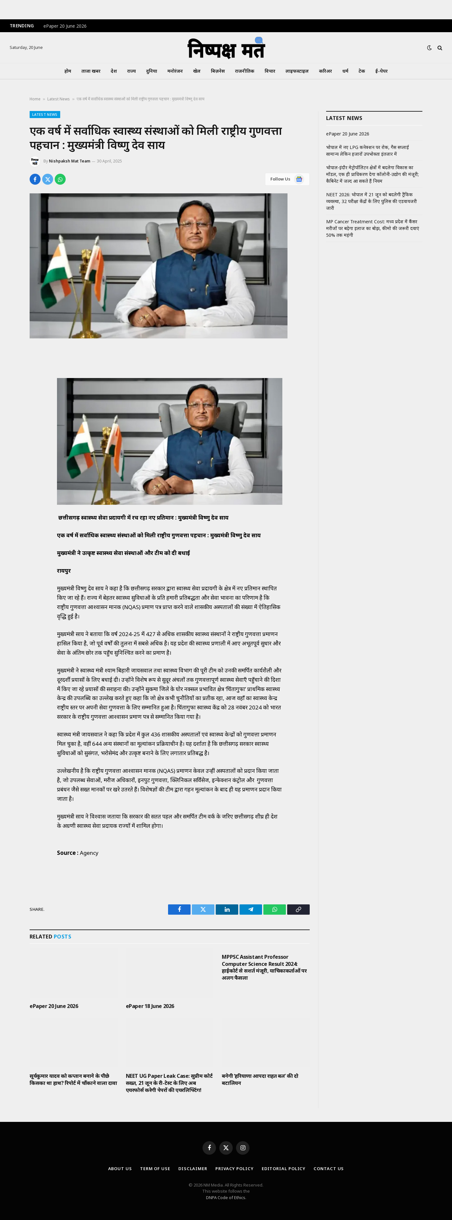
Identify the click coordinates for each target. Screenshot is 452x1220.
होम (67, 71)
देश (114, 71)
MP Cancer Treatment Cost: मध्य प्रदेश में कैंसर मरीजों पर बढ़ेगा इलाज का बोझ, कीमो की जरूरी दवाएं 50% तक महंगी (372, 228)
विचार (270, 71)
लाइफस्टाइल (297, 71)
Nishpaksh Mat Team (69, 161)
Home (35, 99)
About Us (120, 1168)
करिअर (325, 71)
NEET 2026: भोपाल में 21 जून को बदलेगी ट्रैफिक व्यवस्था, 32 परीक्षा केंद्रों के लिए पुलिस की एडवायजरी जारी (371, 201)
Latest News (58, 99)
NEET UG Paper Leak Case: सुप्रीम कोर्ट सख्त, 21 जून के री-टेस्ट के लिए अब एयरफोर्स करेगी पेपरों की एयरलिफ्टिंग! (169, 1083)
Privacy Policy (234, 1168)
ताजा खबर (90, 71)
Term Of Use (155, 1168)
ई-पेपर (381, 71)
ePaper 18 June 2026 (150, 1006)
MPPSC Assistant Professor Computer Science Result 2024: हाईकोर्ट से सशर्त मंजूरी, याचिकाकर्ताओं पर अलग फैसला (264, 967)
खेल (197, 71)
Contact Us (329, 1168)
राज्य (131, 71)
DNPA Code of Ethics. (226, 1197)
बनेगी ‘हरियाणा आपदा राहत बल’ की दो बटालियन (260, 1079)
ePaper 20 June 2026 (65, 26)
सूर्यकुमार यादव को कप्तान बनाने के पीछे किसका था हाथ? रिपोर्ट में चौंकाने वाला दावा (73, 1079)
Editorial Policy (284, 1168)
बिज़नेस (218, 71)
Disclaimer (192, 1168)
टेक (362, 71)
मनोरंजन (175, 71)
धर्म (345, 71)
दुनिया (151, 71)
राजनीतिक (244, 71)
